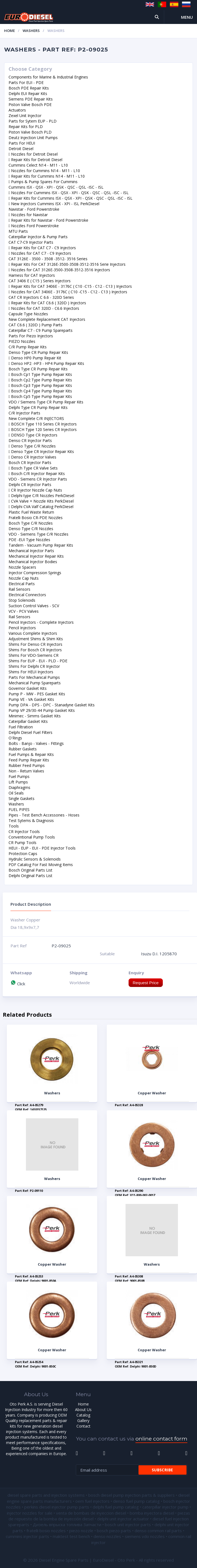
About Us (83, 1409)
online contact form (161, 1439)
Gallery (83, 1420)
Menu (187, 17)
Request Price (146, 982)
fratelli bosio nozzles (46, 1530)
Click (17, 983)
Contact (83, 1426)
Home (9, 30)
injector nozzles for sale (29, 1513)
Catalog (83, 1415)
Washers (31, 30)
